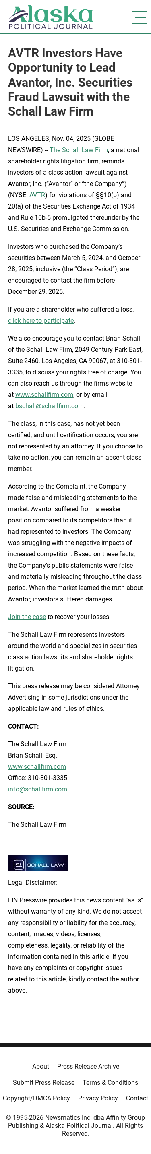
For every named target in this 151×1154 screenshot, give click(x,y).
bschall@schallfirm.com (49, 406)
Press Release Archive (88, 1066)
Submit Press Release (43, 1082)
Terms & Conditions (110, 1082)
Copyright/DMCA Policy (36, 1098)
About (40, 1066)
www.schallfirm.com (37, 766)
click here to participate (41, 320)
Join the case (27, 617)
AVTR (37, 195)
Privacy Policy (98, 1098)
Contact (137, 1098)
